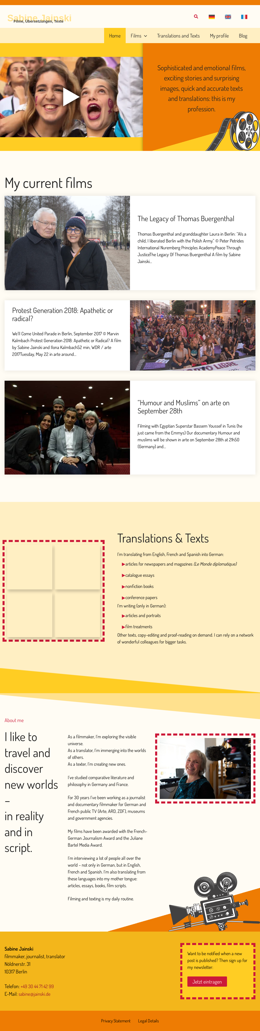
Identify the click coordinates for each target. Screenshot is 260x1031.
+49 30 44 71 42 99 (38, 986)
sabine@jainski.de (36, 993)
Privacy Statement (117, 1021)
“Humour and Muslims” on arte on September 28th (186, 406)
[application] (155, 35)
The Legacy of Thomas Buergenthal (189, 218)
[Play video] (71, 97)
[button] (216, 17)
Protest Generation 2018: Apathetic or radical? (66, 314)
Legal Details (148, 1021)
